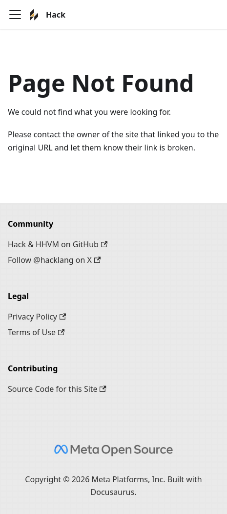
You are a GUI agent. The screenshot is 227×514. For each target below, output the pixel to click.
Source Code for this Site (57, 389)
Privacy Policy (37, 316)
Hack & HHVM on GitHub (57, 244)
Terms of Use (36, 332)
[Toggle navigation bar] (15, 14)
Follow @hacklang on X (54, 260)
